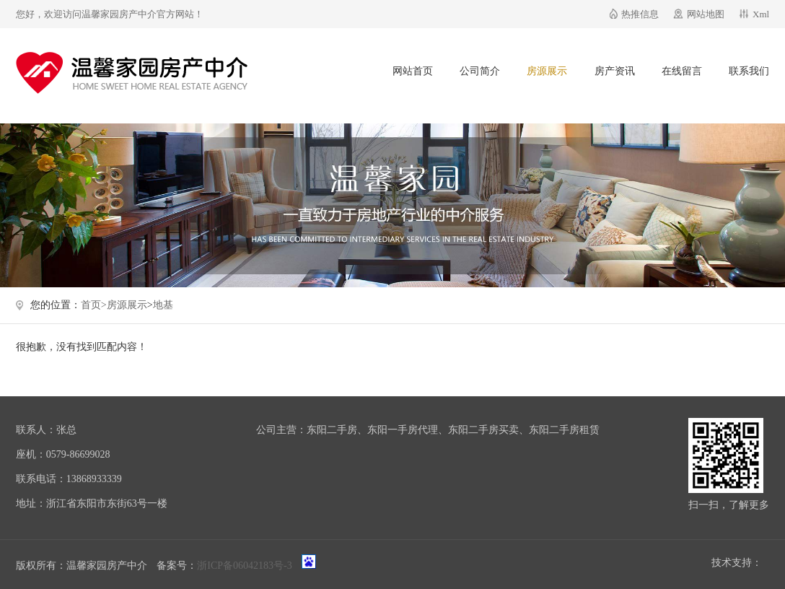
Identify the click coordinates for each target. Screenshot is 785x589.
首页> (94, 305)
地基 (163, 305)
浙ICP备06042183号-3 (244, 565)
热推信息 (640, 14)
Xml (761, 14)
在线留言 (682, 71)
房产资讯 (615, 71)
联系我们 (749, 71)
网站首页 (412, 71)
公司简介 (480, 71)
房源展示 (547, 71)
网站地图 (705, 14)
